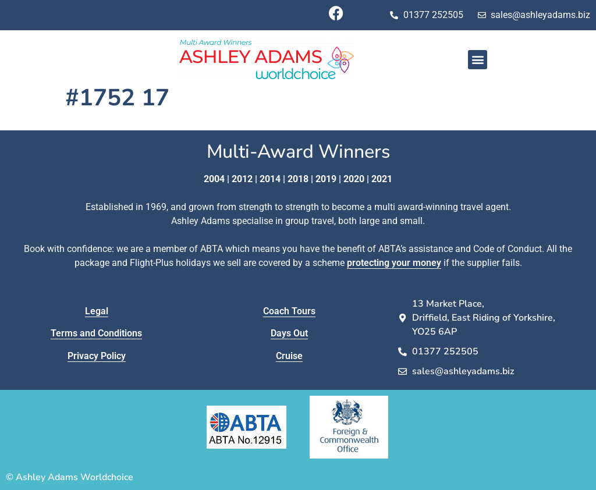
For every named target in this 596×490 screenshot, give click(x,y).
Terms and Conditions (96, 333)
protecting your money (394, 262)
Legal (96, 311)
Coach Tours (289, 311)
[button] (477, 59)
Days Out (289, 333)
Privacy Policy (97, 355)
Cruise (289, 355)
